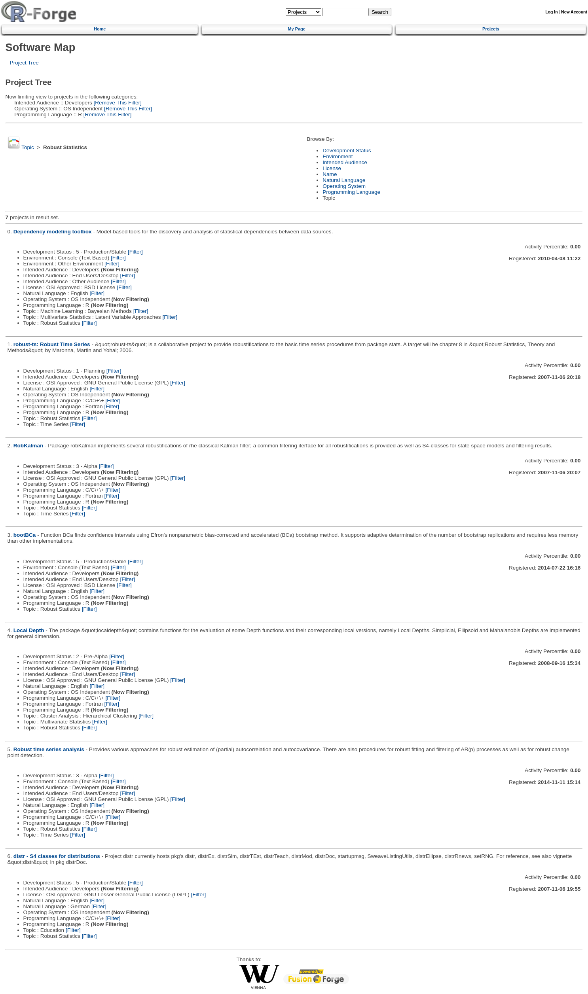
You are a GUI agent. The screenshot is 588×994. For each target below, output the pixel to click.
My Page (296, 29)
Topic (27, 147)
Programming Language (351, 192)
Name (329, 174)
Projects (490, 29)
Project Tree (24, 63)
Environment (337, 156)
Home (100, 29)
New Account (574, 12)
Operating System (344, 186)
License (331, 168)
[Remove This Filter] (117, 103)
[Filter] (135, 252)
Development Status (346, 150)
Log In (551, 12)
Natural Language (343, 180)
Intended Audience (344, 162)
